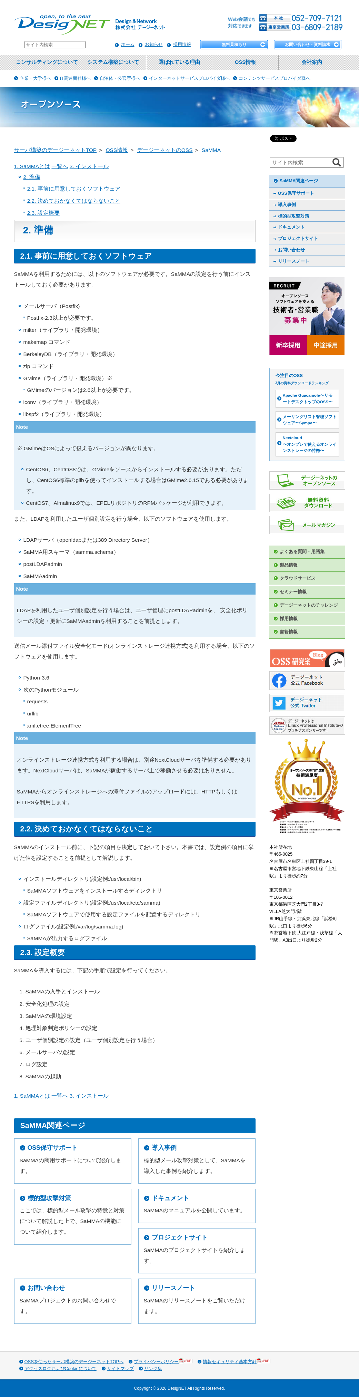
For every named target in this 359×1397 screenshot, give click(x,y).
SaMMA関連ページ (299, 180)
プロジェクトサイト (180, 1237)
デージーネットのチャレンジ (309, 605)
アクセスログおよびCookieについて (60, 1368)
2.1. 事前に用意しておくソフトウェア (73, 189)
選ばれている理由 (179, 62)
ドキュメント (170, 1198)
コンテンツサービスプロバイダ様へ (274, 78)
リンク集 (153, 1368)
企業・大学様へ (35, 78)
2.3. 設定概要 (43, 213)
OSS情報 (245, 62)
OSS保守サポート (53, 1147)
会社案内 (311, 62)
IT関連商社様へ (75, 78)
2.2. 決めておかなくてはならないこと (73, 201)
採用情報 (182, 44)
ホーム (127, 44)
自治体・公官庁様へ (120, 78)
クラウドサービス (298, 578)
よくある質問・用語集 (302, 551)
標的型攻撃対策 (49, 1198)
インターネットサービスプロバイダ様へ (189, 78)
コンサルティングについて (47, 62)
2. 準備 (31, 177)
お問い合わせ (46, 1287)
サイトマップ (120, 1368)
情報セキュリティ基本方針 (236, 1361)
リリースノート (173, 1287)
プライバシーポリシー (163, 1361)
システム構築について (113, 62)
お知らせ (154, 44)
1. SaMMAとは (32, 166)
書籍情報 (289, 631)
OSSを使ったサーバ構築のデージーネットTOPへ (74, 1361)
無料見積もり (234, 44)
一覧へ (59, 166)
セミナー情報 (293, 591)
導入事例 (164, 1147)
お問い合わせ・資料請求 (307, 44)
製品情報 (289, 565)
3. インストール (89, 166)
